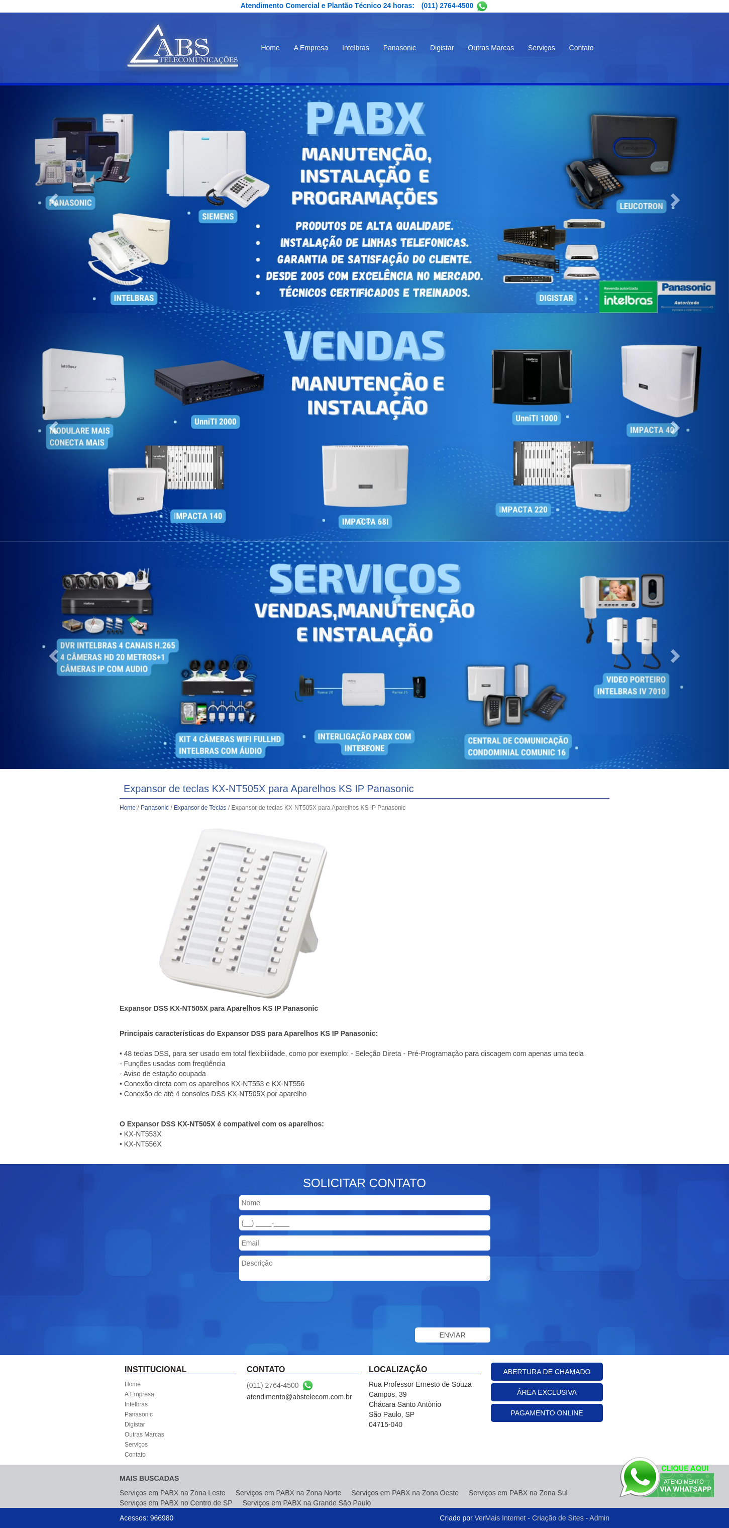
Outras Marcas (491, 48)
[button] (55, 199)
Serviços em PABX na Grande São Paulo (307, 1503)
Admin (599, 1518)
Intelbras (355, 48)
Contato (581, 48)
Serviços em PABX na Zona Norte (289, 1493)
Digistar (442, 48)
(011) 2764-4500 (448, 6)
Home (270, 48)
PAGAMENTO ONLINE (546, 1413)
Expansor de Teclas (200, 807)
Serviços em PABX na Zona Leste (173, 1493)
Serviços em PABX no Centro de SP (176, 1503)
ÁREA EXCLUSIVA (547, 1392)
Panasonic (399, 48)
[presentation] (315, 1305)
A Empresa (311, 48)
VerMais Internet (500, 1518)
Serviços (541, 48)
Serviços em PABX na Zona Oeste (405, 1493)
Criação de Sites (558, 1518)
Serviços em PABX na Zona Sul (518, 1493)
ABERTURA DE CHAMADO (547, 1372)
